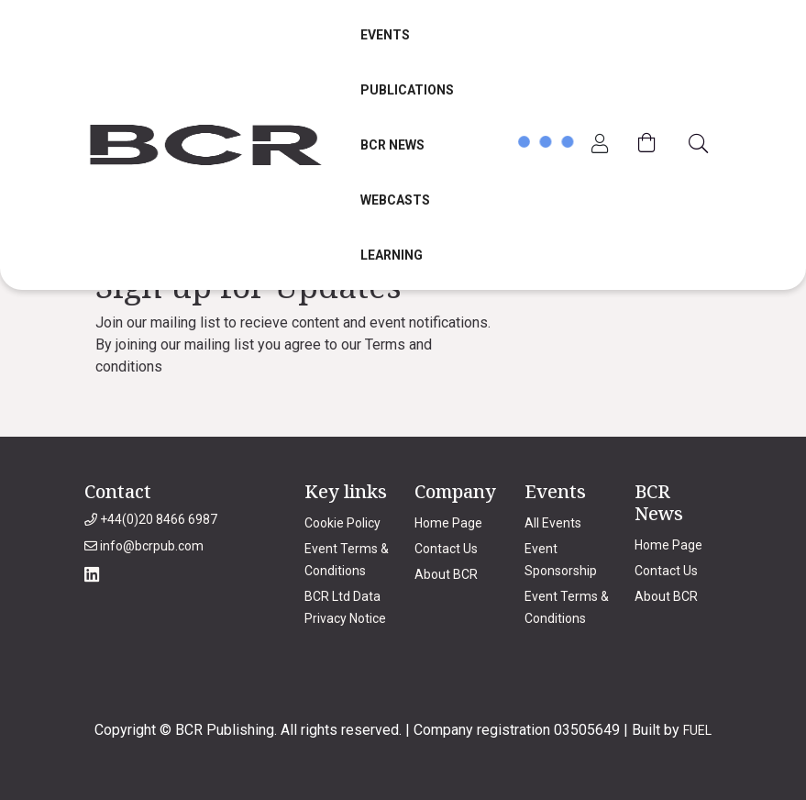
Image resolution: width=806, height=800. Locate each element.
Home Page (448, 523)
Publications (407, 90)
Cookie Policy (342, 523)
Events (385, 35)
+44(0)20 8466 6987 (150, 519)
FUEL (697, 730)
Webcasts (395, 200)
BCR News (392, 145)
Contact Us (446, 548)
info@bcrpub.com (144, 546)
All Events (552, 523)
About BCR (446, 574)
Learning (391, 255)
